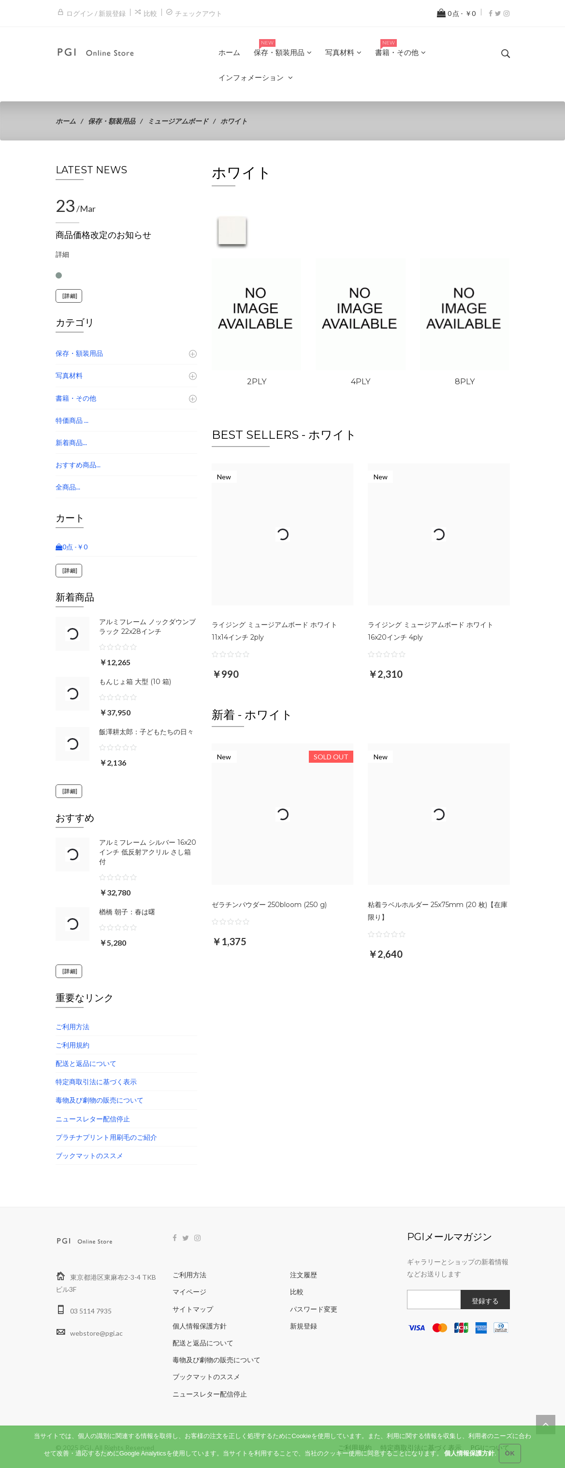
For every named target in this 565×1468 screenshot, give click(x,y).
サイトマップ (193, 1309)
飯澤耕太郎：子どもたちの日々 (146, 731)
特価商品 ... (72, 420)
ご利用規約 (72, 1045)
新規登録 (303, 1326)
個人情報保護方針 (200, 1326)
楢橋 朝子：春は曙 (127, 912)
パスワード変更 (313, 1309)
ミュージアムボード (177, 121)
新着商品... (71, 442)
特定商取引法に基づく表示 (96, 1081)
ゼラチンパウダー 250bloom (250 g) (269, 904)
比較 (150, 13)
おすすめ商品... (78, 465)
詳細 (62, 254)
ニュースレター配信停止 (93, 1119)
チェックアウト (198, 13)
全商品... (68, 487)
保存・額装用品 (111, 121)
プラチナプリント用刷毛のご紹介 (106, 1137)
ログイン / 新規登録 (96, 13)
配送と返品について (86, 1063)
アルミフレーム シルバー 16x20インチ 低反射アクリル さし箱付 (147, 852)
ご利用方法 (72, 1026)
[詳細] (69, 296)
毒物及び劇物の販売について (100, 1100)
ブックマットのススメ (89, 1155)
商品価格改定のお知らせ (103, 235)
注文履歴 (303, 1275)
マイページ (189, 1291)
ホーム (66, 121)
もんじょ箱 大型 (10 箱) (135, 681)
